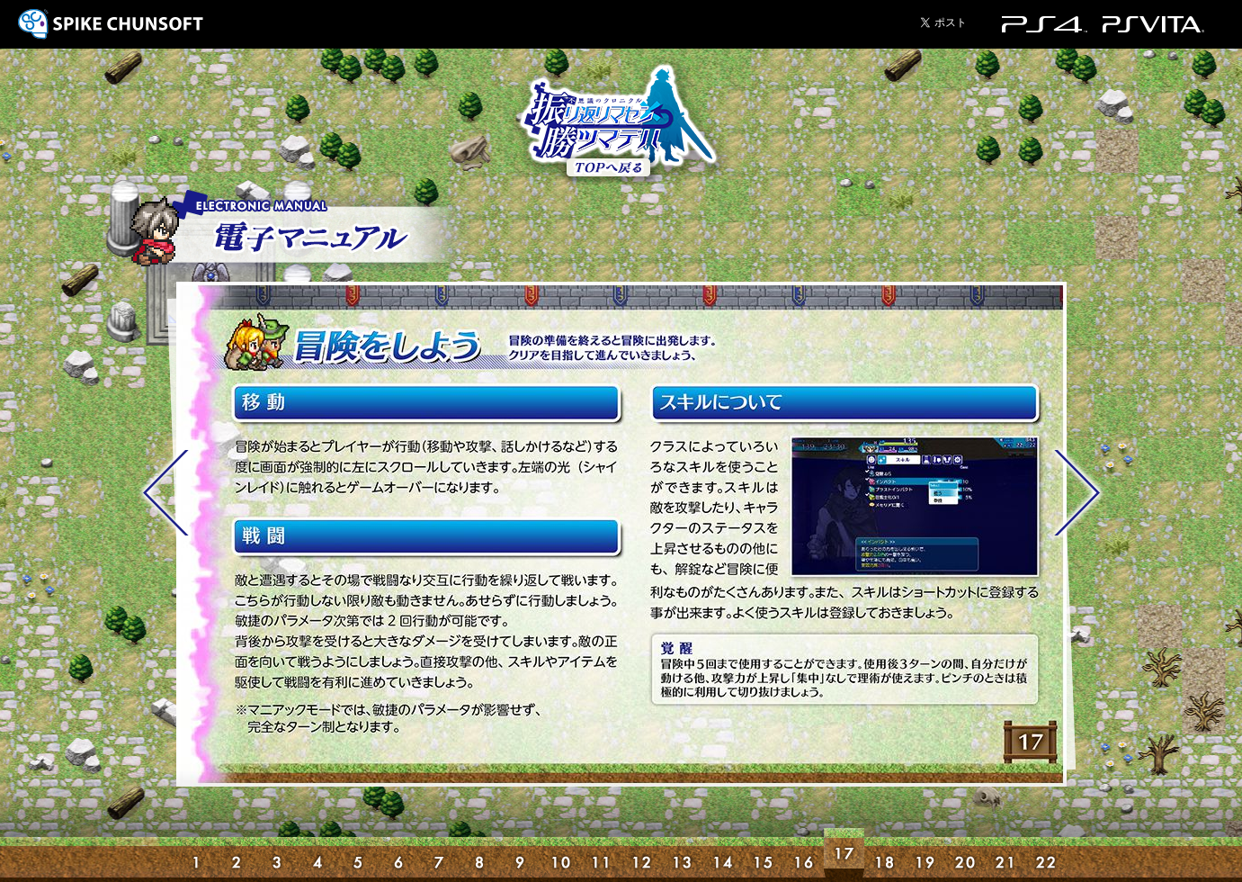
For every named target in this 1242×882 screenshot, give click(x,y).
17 (844, 855)
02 (237, 855)
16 (803, 855)
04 (318, 855)
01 (196, 855)
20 (965, 855)
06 (399, 855)
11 (601, 855)
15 (763, 855)
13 (682, 855)
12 (641, 855)
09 (520, 855)
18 (884, 855)
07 (439, 855)
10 (561, 855)
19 (925, 855)
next (1077, 493)
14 (722, 855)
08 (480, 855)
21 (1006, 855)
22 (1046, 855)
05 (358, 855)
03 (277, 855)
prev (165, 493)
